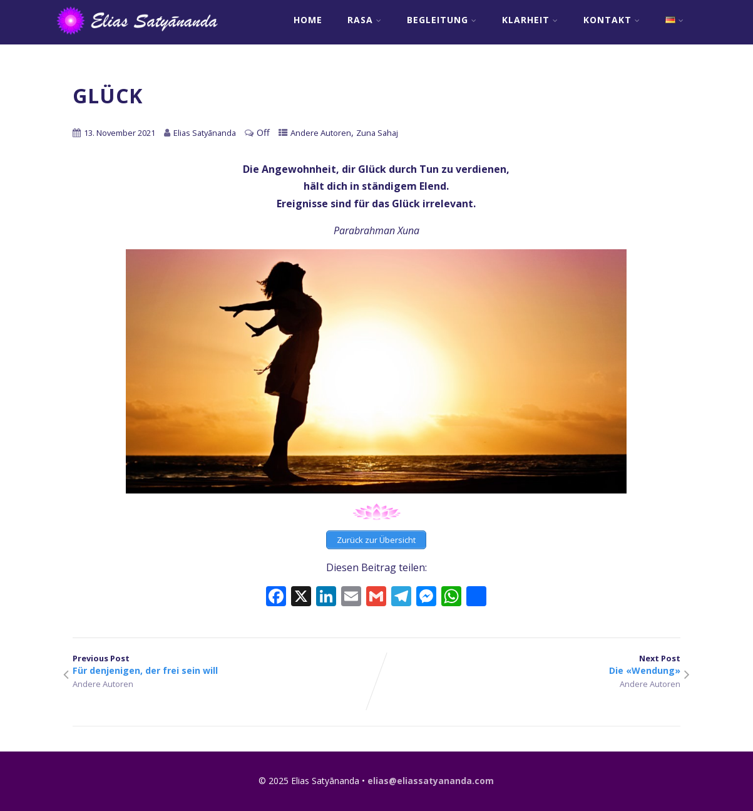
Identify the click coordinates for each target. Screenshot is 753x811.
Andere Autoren (320, 132)
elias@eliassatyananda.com (430, 781)
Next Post (529, 664)
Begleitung (442, 20)
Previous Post (225, 664)
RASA (364, 20)
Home (308, 20)
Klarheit (530, 20)
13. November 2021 (119, 132)
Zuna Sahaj (377, 132)
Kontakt (611, 20)
